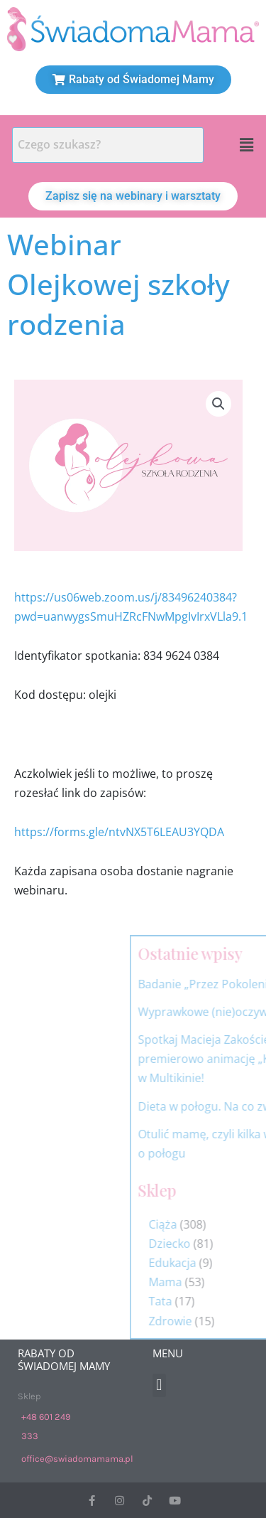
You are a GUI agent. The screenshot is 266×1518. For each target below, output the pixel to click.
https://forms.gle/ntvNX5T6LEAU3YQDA (119, 832)
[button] (247, 145)
